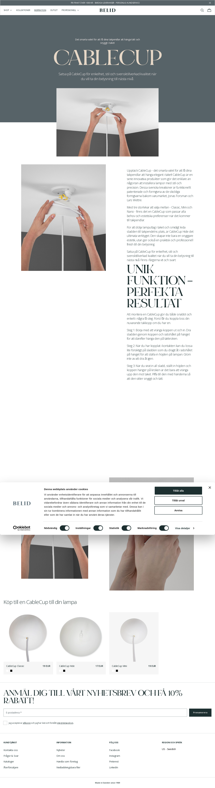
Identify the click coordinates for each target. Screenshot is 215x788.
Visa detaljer (182, 781)
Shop (8, 10)
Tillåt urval (178, 753)
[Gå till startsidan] (108, 10)
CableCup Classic (15, 666)
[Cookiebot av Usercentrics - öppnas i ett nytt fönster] (21, 781)
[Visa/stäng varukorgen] (209, 10)
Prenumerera (200, 712)
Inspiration (40, 10)
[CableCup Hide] (81, 637)
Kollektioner (23, 10)
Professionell (70, 10)
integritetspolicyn (65, 723)
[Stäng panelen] (210, 740)
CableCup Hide (67, 666)
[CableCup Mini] (134, 637)
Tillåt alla (178, 743)
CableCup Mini (119, 666)
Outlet (54, 10)
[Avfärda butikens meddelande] (210, 3)
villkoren (27, 723)
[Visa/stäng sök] (202, 10)
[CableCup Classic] (28, 637)
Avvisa (178, 763)
